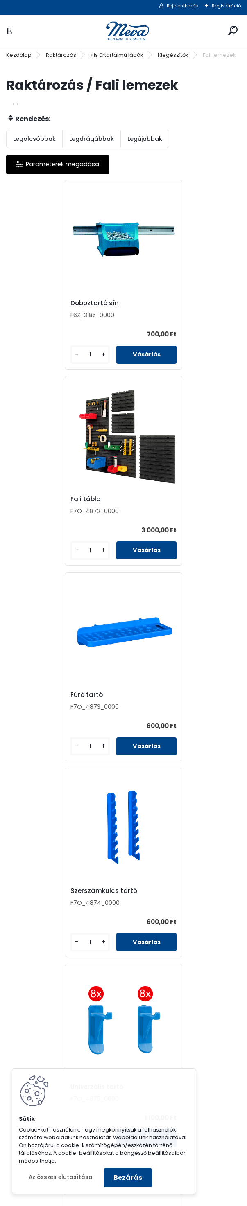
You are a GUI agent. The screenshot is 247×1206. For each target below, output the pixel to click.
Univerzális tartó (41, 695)
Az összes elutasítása (61, 1177)
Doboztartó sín (39, 303)
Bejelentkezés (182, 5)
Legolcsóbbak (34, 139)
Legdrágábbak (91, 139)
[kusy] (33, 354)
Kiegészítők (173, 55)
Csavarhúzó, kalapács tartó (177, 695)
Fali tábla (147, 303)
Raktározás (61, 55)
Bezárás (127, 1177)
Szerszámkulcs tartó (165, 499)
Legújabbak (144, 139)
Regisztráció (226, 5)
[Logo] (123, 30)
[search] (233, 30)
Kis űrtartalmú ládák (117, 55)
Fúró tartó (31, 499)
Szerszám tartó (99, 891)
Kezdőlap (19, 55)
